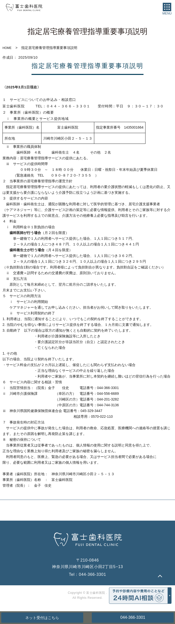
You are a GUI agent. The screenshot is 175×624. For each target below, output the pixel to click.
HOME (7, 48)
